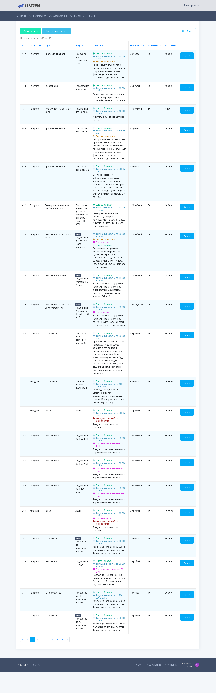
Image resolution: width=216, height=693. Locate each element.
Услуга (79, 66)
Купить (187, 76)
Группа (48, 66)
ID (23, 66)
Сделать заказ (30, 52)
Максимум (171, 66)
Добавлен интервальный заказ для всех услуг (108, 29)
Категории (35, 66)
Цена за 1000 (137, 66)
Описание (98, 66)
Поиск (187, 52)
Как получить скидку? (57, 52)
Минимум (153, 66)
